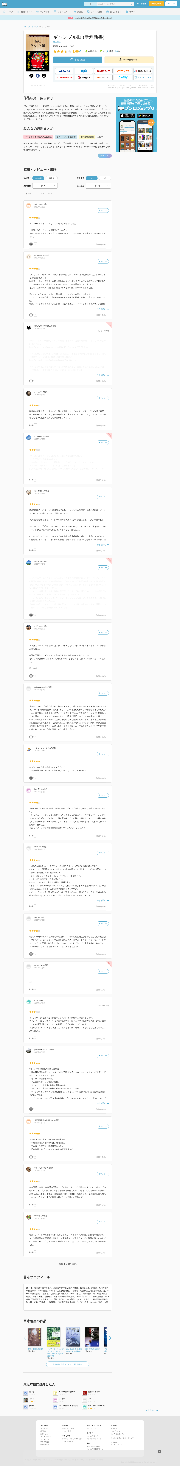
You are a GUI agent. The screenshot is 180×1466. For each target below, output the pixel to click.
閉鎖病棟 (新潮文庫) (35, 1349)
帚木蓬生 (57, 42)
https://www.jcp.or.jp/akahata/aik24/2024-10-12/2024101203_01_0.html (59, 347)
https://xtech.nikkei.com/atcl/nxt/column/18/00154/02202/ (53, 360)
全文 (105, 178)
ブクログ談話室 (45, 1436)
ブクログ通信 (44, 1442)
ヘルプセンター (116, 1431)
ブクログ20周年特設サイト (96, 1449)
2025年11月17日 (40, 968)
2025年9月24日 (40, 564)
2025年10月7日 (40, 493)
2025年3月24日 (40, 329)
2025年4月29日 (40, 1171)
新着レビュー (44, 1434)
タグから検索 (66, 1431)
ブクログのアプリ (93, 1436)
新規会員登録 (156, 4)
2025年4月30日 (40, 1123)
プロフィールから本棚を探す (72, 1439)
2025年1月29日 (40, 207)
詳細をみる (101, 244)
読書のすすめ (44, 1444)
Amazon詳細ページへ (129, 60)
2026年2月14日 (40, 395)
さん (38, 204)
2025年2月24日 (40, 690)
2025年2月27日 (40, 629)
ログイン (171, 4)
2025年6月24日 (40, 1003)
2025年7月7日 (39, 792)
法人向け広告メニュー (118, 1434)
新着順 (51, 178)
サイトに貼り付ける (37, 85)
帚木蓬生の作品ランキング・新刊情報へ (67, 1364)
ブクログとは (141, 4)
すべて (29, 193)
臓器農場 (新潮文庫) (92, 1349)
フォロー (103, 210)
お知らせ (114, 1428)
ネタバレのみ (46, 193)
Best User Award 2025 (94, 1446)
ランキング (44, 1428)
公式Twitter (114, 1442)
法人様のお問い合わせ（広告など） (123, 1438)
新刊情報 (43, 1431)
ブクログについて (93, 1428)
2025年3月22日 (40, 439)
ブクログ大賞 (44, 1439)
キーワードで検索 (68, 1428)
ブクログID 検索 (67, 1441)
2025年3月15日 (40, 258)
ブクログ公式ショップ (94, 1439)
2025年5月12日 (40, 1052)
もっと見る (105, 156)
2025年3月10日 (40, 849)
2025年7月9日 (39, 751)
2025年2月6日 (39, 920)
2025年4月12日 (40, 1218)
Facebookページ (116, 1445)
